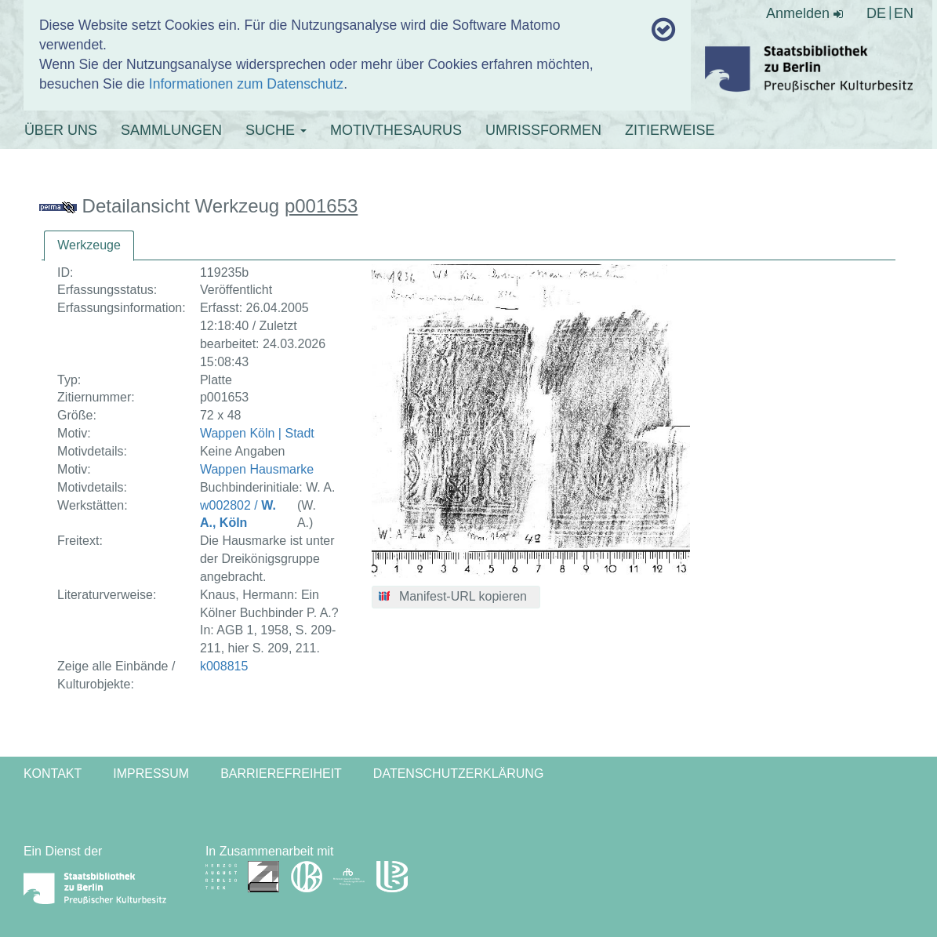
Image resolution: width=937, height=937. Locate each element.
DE (876, 13)
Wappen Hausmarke (257, 469)
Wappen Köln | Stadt (257, 433)
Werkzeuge (89, 245)
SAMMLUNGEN (171, 130)
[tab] (89, 246)
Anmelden (804, 13)
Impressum (151, 773)
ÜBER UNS (60, 130)
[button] (456, 597)
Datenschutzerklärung (458, 773)
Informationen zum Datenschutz (246, 84)
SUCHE (276, 130)
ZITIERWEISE (670, 130)
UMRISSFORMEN (543, 130)
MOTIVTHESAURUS (396, 130)
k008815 (224, 666)
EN (903, 13)
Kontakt (53, 773)
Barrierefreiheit (281, 773)
